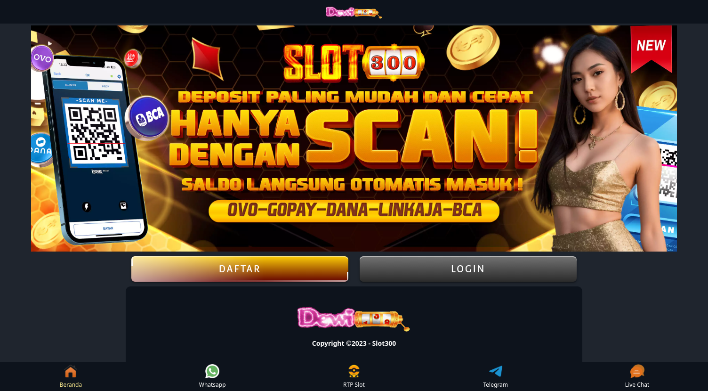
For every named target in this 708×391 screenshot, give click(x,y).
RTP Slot (354, 376)
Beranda (71, 376)
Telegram (495, 376)
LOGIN (468, 269)
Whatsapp (212, 376)
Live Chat (637, 376)
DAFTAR (239, 269)
